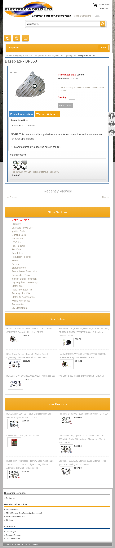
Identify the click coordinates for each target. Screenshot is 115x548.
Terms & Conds (12, 509)
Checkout (104, 8)
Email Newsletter (13, 538)
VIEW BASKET (104, 5)
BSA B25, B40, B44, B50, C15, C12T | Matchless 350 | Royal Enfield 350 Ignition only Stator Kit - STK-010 (55, 376)
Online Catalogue (13, 55)
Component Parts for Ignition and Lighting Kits (55, 55)
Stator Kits (27, 55)
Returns (21, 516)
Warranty (10, 516)
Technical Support (13, 535)
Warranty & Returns (47, 114)
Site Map (9, 520)
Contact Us (10, 498)
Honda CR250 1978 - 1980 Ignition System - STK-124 (83, 414)
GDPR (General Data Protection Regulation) (24, 513)
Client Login (11, 531)
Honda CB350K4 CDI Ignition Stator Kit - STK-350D (35, 172)
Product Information (21, 114)
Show (103, 47)
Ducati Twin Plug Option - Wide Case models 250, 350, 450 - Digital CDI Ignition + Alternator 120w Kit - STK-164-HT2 (83, 439)
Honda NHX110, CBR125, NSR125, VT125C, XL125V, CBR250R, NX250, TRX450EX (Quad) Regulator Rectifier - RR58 (84, 332)
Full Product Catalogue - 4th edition (22, 435)
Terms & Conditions (82, 16)
